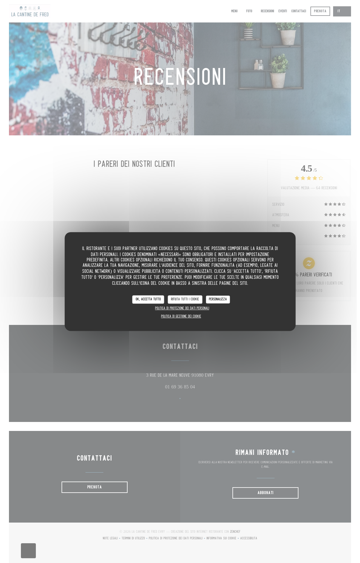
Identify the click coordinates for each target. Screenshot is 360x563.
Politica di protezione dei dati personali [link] (182, 308)
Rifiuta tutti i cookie (185, 299)
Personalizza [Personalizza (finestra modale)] (218, 299)
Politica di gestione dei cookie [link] (181, 316)
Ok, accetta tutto (148, 299)
